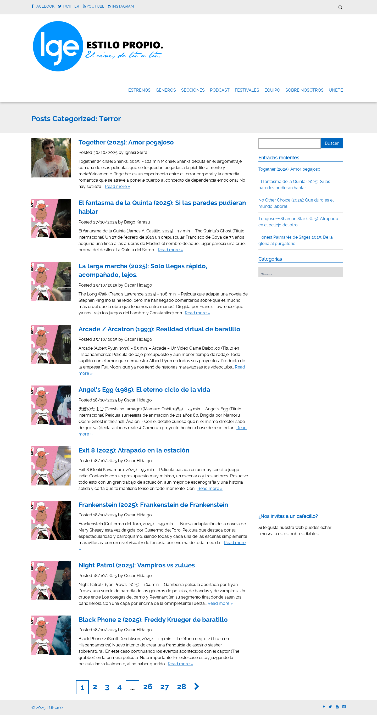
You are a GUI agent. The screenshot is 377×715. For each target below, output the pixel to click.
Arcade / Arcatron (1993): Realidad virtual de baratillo (159, 329)
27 (164, 686)
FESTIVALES (247, 90)
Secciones (193, 90)
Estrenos (139, 90)
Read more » (117, 186)
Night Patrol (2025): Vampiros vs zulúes (137, 565)
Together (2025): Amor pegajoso (126, 142)
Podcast (220, 90)
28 (181, 686)
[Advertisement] (297, 313)
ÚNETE (336, 90)
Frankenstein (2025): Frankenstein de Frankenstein (153, 505)
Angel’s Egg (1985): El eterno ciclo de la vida (144, 389)
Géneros (166, 90)
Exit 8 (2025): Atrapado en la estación (134, 450)
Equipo (272, 90)
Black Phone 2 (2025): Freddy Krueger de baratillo (153, 619)
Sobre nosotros (304, 90)
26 (147, 686)
